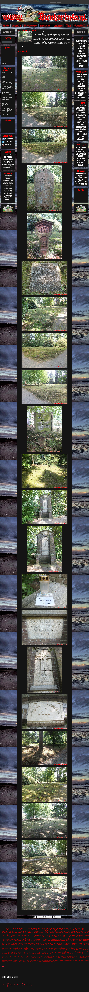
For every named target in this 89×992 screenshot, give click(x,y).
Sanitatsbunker (58, 948)
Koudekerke (41, 949)
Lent (9, 957)
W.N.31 (21, 956)
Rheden (23, 957)
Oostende (20, 957)
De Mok (81, 951)
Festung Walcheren (40, 945)
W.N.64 (23, 961)
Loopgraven (7, 934)
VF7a (21, 945)
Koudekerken (12, 952)
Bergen (12, 935)
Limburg (13, 945)
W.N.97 (3, 948)
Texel (34, 932)
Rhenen (28, 938)
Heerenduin (83, 940)
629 (66, 953)
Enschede (32, 939)
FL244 (84, 951)
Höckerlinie (4, 940)
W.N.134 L (63, 960)
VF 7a (42, 960)
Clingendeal (27, 940)
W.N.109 (7, 953)
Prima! (58, 2)
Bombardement (63, 956)
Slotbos (60, 935)
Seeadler (28, 957)
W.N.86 (50, 953)
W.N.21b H (11, 956)
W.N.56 (73, 957)
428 (63, 953)
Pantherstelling (86, 936)
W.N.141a (66, 960)
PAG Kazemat (11, 931)
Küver (55, 938)
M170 (28, 948)
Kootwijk (3, 957)
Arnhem (82, 934)
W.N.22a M (65, 957)
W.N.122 (15, 953)
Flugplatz (31, 941)
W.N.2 (88, 960)
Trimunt (46, 943)
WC (58, 939)
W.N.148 (15, 951)
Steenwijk (59, 952)
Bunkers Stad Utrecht (7, 91)
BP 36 (57, 951)
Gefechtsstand (82, 939)
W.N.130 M (28, 953)
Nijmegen (9, 940)
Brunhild (22, 947)
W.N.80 (28, 961)
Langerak (15, 939)
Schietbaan (13, 944)
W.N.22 (14, 956)
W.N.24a (7, 961)
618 (56, 956)
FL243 (31, 947)
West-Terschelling (68, 939)
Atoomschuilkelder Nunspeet (7, 93)
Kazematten (37, 928)
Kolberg (8, 952)
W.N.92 (21, 940)
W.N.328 (31, 944)
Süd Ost (19, 939)
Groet (24, 948)
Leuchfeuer (24, 952)
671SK (68, 953)
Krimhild (6, 957)
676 (54, 951)
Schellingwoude (54, 952)
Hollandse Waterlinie (45, 938)
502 (66, 935)
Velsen (6, 951)
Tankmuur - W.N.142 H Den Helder (7, 102)
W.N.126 (59, 960)
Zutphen (67, 940)
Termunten (74, 948)
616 (10, 948)
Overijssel (56, 931)
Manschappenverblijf (18, 928)
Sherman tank (69, 941)
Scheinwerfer (5, 938)
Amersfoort (46, 934)
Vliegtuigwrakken (12, 932)
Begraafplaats (61, 951)
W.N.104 (50, 960)
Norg (33, 952)
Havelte (42, 936)
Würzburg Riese (57, 953)
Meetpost (16, 957)
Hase (66, 944)
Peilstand (53, 948)
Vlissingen (86, 931)
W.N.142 (50, 943)
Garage (40, 941)
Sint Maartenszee (9, 960)
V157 (47, 957)
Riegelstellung (51, 949)
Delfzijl (25, 947)
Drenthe (19, 932)
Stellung (17, 944)
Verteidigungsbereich (49, 932)
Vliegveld (75, 930)
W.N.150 (69, 960)
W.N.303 (46, 953)
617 (26, 949)
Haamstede (4, 952)
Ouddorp (49, 948)
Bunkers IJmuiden (60, 930)
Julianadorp (4, 945)
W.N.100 (87, 952)
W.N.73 (75, 938)
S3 (65, 941)
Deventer (70, 956)
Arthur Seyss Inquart (49, 944)
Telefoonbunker (16, 936)
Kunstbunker (46, 949)
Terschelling (35, 930)
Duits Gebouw (75, 939)
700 (59, 956)
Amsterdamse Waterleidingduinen (31, 931)
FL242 (34, 949)
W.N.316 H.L (27, 951)
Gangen (23, 943)
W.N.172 (79, 960)
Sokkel (59, 949)
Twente (72, 938)
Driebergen (74, 956)
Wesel (53, 953)
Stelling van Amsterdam (69, 949)
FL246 (19, 943)
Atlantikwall (86, 932)
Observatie (50, 947)
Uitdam (44, 957)
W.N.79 (81, 957)
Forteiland (19, 938)
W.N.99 (37, 956)
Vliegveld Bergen (70, 931)
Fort (3, 934)
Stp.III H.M (42, 943)
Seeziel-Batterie (48, 936)
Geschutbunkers (34, 934)
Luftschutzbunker (39, 947)
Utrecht (67, 928)
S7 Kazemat (32, 938)
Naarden (52, 941)
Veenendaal (62, 931)
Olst (78, 935)
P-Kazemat (62, 941)
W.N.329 (38, 938)
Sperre (69, 938)
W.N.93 (6, 949)
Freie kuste (74, 935)
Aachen (15, 947)
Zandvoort (83, 928)
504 (55, 956)
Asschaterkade (32, 936)
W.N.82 (53, 943)
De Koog (78, 951)
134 (22, 939)
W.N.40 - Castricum (6, 110)
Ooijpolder (8, 944)
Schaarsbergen (46, 940)
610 (64, 953)
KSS (43, 941)
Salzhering (4, 960)
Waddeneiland (10, 949)
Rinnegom (45, 952)
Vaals (3, 951)
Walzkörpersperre (85, 941)
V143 (38, 960)
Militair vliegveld (79, 931)
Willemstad (47, 961)
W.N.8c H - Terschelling (5, 78)
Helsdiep (73, 944)
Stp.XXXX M (35, 960)
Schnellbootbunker (56, 947)
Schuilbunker (59, 940)
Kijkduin (3, 944)
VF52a (73, 947)
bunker (51, 934)
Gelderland (29, 930)
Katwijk (64, 932)
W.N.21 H (19, 951)
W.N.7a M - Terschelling (5, 80)
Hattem (69, 944)
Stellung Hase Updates (8, 86)
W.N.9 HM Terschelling (7, 72)
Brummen (13, 948)
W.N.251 (10, 961)
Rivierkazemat (59, 938)
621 (24, 939)
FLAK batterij (56, 935)
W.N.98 (79, 941)
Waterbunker (38, 936)
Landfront (43, 931)
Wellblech (45, 956)
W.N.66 (79, 957)
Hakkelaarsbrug (5, 939)
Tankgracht (68, 952)
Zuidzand (4, 947)
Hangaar (87, 939)
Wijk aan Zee (15, 943)
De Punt (79, 940)
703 (24, 940)
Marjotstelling (33, 943)
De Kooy (67, 956)
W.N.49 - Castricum (6, 107)
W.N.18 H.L (39, 953)
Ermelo (28, 947)
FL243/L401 (17, 948)
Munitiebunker (49, 931)
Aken (43, 944)
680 (58, 956)
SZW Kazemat (58, 932)
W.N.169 (72, 960)
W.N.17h (3, 956)
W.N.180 (51, 935)
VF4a (53, 957)
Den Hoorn (31, 949)
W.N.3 (69, 957)
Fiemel (21, 948)
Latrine (3, 936)
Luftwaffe (52, 945)
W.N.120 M (26, 944)
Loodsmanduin (29, 952)
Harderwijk (24, 938)
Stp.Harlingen (30, 960)
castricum (13, 938)
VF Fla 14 (76, 952)
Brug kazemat (74, 940)
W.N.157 (35, 953)
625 (12, 947)
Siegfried (61, 947)
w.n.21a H (39, 944)
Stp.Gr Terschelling (51, 930)
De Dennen (14, 941)
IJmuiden (29, 928)
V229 (51, 957)
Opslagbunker (79, 932)
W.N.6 (63, 940)
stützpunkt (8, 947)
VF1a (86, 949)
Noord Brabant (35, 948)
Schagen (49, 952)
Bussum (55, 944)
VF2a (88, 949)
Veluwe (74, 934)
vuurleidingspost (47, 951)
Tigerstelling (24, 935)
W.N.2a (43, 953)
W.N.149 (80, 945)
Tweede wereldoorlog (23, 936)
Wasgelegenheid (5, 943)
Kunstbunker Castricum (8, 109)
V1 (35, 938)
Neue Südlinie (79, 936)
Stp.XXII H (64, 952)
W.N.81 (35, 944)
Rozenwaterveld (8, 936)
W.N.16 (84, 948)
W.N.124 (12, 951)
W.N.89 (31, 956)
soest (54, 961)
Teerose (71, 952)
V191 (49, 957)
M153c (14, 957)
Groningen (23, 932)
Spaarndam (62, 949)
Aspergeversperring (71, 932)
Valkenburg (80, 952)
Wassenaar (63, 943)
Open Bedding (40, 932)
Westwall (54, 936)
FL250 (80, 956)
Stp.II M (75, 949)
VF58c (55, 957)
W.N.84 (87, 945)
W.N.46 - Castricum (6, 108)
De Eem (58, 936)
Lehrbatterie (20, 952)
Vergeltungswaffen (78, 947)
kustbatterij (21, 949)
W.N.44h (24, 956)
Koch (49, 945)
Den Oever (37, 940)
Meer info (53, 2)
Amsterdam (9, 941)
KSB (26, 948)
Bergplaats (29, 935)
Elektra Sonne (33, 945)
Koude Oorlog (42, 930)
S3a (64, 928)
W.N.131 (32, 953)
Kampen (11, 939)
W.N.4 (71, 957)
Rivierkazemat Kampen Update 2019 (7, 88)
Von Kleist (80, 948)
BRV (71, 953)
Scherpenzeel (85, 930)
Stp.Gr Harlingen (73, 945)
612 (51, 951)
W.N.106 (56, 960)
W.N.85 (56, 943)
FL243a (82, 953)
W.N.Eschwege (39, 961)
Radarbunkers (38, 935)
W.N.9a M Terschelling (7, 74)
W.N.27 (23, 951)
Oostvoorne (17, 945)
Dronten (87, 938)
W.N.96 (36, 961)
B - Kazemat (69, 930)
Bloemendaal (37, 939)
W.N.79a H (28, 956)
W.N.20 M (3, 961)
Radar (62, 934)
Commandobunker (57, 934)
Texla (77, 948)
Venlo (78, 945)
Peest (42, 952)
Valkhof (44, 960)
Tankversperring (82, 935)
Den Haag (33, 940)
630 (73, 943)
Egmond (62, 936)
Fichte (34, 947)
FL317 (82, 956)
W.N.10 (8, 951)
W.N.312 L (16, 961)
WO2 (84, 957)
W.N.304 (13, 961)
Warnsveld (7, 948)
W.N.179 (85, 960)
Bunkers (72, 928)
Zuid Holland (14, 934)
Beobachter (69, 951)
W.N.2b (87, 935)
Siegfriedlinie (54, 939)
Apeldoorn (19, 947)
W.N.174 (61, 957)
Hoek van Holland (79, 944)
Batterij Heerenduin (81, 938)
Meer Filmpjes (5, 63)
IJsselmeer (78, 934)
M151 (42, 940)
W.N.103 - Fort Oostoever (5, 105)
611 (24, 949)
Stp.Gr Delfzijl (67, 945)
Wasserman (38, 951)
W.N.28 (3, 949)
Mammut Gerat (45, 947)
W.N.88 (33, 961)
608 (11, 947)
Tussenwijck (82, 949)
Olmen (46, 939)
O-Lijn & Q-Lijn (5, 89)
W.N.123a (13, 940)
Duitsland (69, 935)
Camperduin (76, 943)
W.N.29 (18, 956)
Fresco (63, 944)
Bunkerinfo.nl (6, 928)
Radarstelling (26, 934)
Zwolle (64, 935)
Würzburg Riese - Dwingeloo (6, 100)
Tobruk (24, 930)
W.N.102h (4, 953)
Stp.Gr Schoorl (40, 957)
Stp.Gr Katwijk (35, 957)
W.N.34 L (20, 961)
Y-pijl (15, 949)
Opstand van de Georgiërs (59, 945)
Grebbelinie (60, 928)
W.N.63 (76, 957)
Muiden (8, 935)
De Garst (60, 944)
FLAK (80, 943)
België (65, 951)
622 (69, 940)
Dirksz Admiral (25, 941)
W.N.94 (34, 956)
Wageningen (61, 939)
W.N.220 (18, 940)
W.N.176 (84, 945)
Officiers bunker (38, 952)
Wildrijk (44, 961)
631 (53, 951)
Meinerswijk (47, 941)
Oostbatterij (56, 941)
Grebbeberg (66, 936)
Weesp (10, 943)
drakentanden (69, 943)
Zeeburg (52, 961)
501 (16, 938)
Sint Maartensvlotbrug (68, 947)
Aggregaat (27, 939)
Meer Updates (5, 114)
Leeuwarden (27, 943)
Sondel (31, 957)
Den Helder (19, 930)
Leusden (41, 934)
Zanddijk (17, 949)
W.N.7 (25, 961)
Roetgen (55, 949)
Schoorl (9, 938)
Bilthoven (24, 945)
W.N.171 (76, 960)
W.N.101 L (22, 944)
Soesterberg (65, 938)
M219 (31, 948)
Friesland (20, 934)
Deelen (33, 935)
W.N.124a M (20, 953)
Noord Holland (19, 931)
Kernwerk (51, 938)
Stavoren (17, 960)
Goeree (15, 935)
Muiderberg (5, 932)
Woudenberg (30, 932)
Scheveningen (53, 940)
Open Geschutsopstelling (43, 948)
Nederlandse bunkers (49, 928)
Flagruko (84, 943)
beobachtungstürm (50, 956)
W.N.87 (30, 961)
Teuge (78, 949)
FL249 (77, 956)
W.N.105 (53, 960)
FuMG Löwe (35, 941)
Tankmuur (19, 935)
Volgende (58, 917)
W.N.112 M (12, 953)
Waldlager (41, 956)
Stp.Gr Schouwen (45, 935)
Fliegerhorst (78, 928)
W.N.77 (31, 951)
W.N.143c (58, 957)
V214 (40, 960)
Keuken (87, 943)
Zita (61, 953)
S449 (26, 957)
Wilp (49, 961)
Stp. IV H (38, 943)
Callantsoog (73, 951)
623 (27, 949)
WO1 (60, 943)
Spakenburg (14, 960)
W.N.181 (7, 956)
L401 (16, 952)
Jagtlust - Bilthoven (7, 111)
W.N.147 (83, 947)
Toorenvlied (75, 941)
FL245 (85, 953)
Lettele (11, 957)
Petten (49, 939)
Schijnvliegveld (64, 948)
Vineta (47, 960)
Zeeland (80, 930)
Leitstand (9, 945)
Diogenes (28, 945)
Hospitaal (42, 939)
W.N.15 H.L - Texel (6, 82)
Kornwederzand (72, 936)
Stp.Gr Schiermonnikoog (24, 960)
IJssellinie (4, 931)
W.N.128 (24, 953)
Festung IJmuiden (11, 930)
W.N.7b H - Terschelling (5, 76)
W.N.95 (34, 951)
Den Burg (20, 941)
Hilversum (46, 945)
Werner (42, 951)
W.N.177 (82, 960)
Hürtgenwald (86, 944)
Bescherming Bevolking (76, 953)
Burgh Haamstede (68, 934)
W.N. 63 (83, 952)
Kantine (37, 949)
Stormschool (69, 948)
